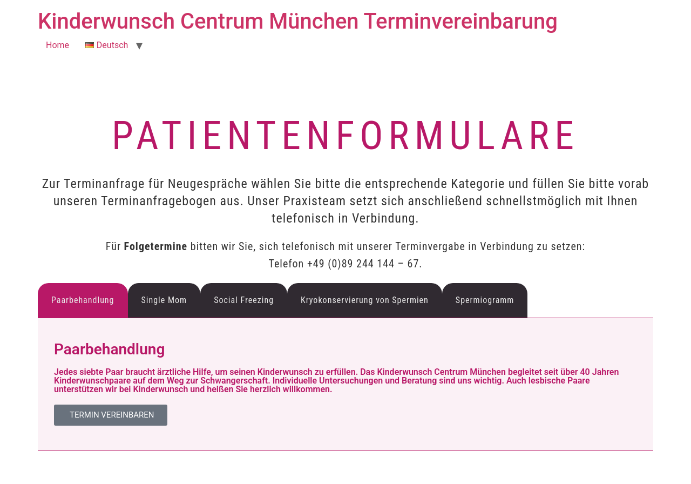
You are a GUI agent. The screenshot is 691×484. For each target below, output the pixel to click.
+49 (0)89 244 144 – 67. (365, 263)
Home (57, 45)
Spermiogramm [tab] (485, 300)
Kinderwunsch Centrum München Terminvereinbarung (298, 21)
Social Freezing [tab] (244, 300)
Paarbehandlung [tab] (82, 300)
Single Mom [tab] (164, 300)
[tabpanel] (345, 384)
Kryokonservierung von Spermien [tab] (365, 300)
